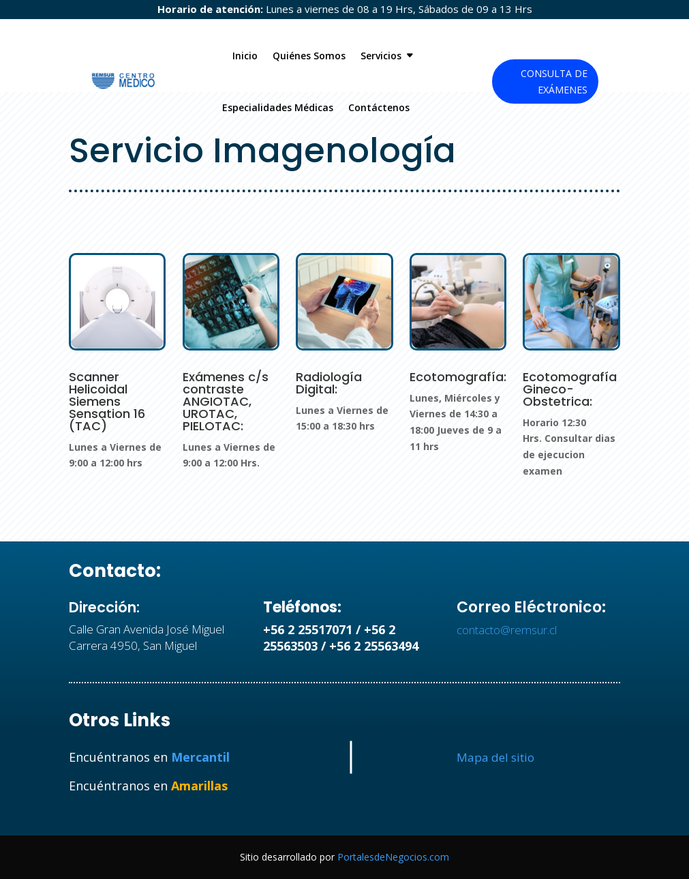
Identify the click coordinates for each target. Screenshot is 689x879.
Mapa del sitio (495, 757)
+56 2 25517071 (307, 629)
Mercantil (200, 757)
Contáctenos (379, 107)
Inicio (245, 55)
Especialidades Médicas (277, 107)
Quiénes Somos (309, 55)
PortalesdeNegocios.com (393, 856)
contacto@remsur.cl (507, 630)
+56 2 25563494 (373, 646)
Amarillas (199, 785)
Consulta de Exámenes (554, 81)
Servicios (381, 55)
